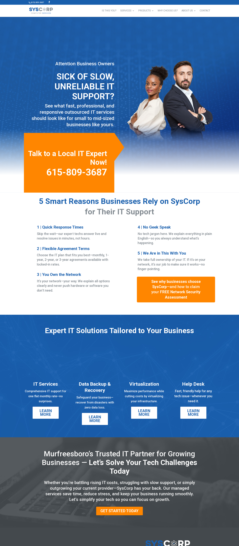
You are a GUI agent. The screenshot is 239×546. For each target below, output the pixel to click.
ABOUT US (187, 11)
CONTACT (205, 11)
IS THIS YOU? (109, 11)
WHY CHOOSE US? (168, 11)
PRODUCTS (144, 11)
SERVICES (125, 11)
